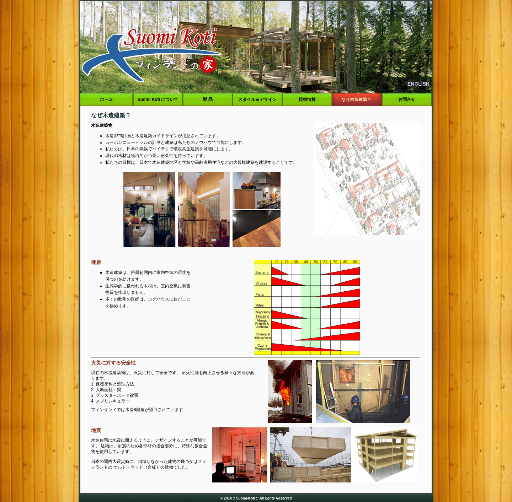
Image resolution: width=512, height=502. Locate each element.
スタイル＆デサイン (257, 99)
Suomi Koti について (157, 99)
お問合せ (407, 99)
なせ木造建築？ (357, 99)
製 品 (208, 99)
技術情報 (307, 99)
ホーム (106, 99)
